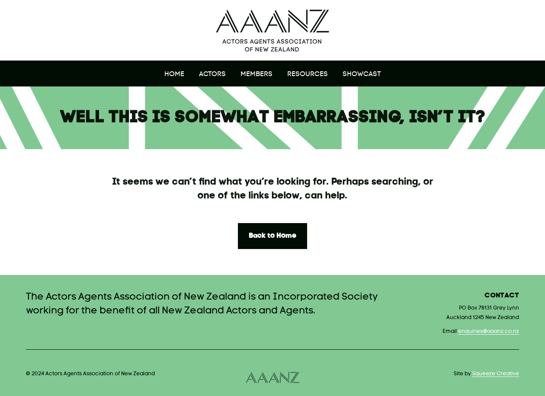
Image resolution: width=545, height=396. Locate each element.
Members (256, 74)
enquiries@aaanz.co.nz (488, 331)
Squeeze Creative (495, 374)
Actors (212, 74)
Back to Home (272, 236)
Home (174, 74)
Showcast (362, 74)
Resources (307, 74)
